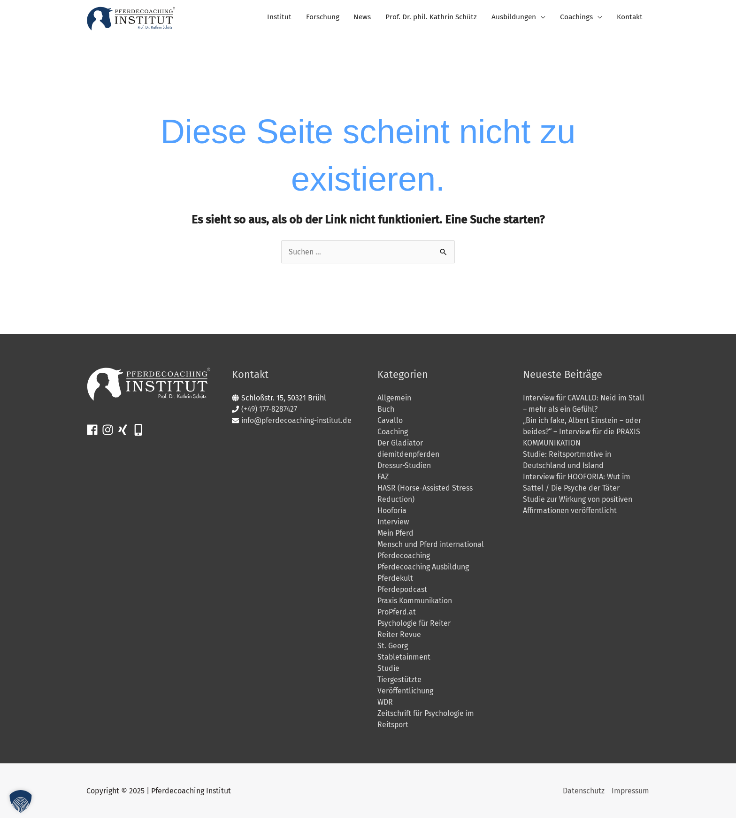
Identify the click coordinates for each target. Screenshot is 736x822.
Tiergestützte (399, 683)
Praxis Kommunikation (415, 604)
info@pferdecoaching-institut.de (297, 424)
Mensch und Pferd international (431, 548)
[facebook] (94, 434)
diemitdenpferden (409, 458)
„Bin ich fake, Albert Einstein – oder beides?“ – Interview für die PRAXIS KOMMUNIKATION (583, 436)
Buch (385, 413)
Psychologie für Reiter (414, 627)
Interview (393, 526)
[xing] (124, 434)
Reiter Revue (399, 638)
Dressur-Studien (404, 469)
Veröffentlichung (405, 695)
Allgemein (394, 402)
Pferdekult (395, 582)
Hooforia (392, 514)
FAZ (383, 480)
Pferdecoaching (403, 559)
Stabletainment (404, 661)
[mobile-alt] (140, 434)
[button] (20, 801)
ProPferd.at (396, 616)
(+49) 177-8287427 (269, 413)
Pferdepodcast (402, 593)
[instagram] (109, 434)
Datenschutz (583, 795)
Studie (388, 672)
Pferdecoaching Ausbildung (423, 571)
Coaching (392, 435)
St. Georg (392, 649)
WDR (385, 706)
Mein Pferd (395, 537)
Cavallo (390, 424)
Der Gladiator (400, 447)
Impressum (631, 795)
